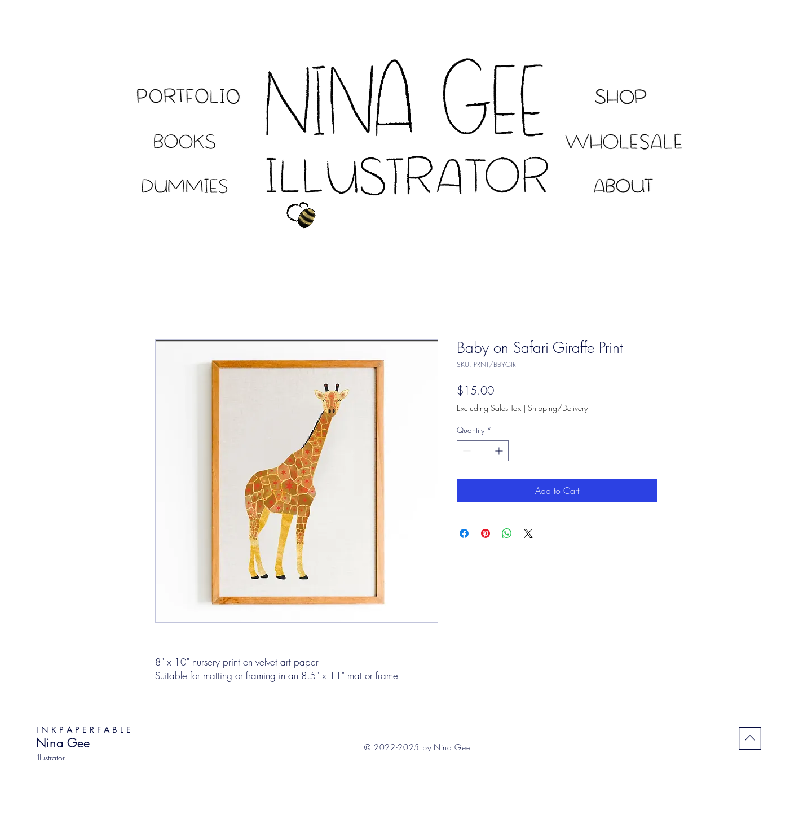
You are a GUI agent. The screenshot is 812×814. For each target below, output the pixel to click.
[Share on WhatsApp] (507, 533)
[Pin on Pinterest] (485, 533)
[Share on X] (528, 533)
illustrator (50, 757)
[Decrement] (465, 451)
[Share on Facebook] (464, 533)
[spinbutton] (483, 451)
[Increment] (500, 451)
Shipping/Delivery (558, 407)
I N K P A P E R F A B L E (83, 729)
